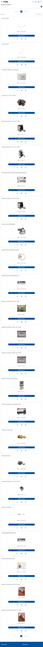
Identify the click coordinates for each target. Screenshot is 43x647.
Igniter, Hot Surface (6, 507)
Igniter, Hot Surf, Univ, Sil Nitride (9, 378)
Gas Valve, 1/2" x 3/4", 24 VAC (9, 95)
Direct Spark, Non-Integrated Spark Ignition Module (14, 172)
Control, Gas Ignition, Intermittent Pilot (11, 404)
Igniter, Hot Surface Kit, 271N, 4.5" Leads (11, 610)
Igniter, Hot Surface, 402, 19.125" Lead (11, 584)
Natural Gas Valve (6, 455)
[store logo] (5, 2)
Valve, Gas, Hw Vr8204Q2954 (8, 224)
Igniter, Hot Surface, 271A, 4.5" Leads (10, 301)
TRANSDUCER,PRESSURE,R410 (9, 533)
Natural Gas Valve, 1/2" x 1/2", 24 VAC (11, 147)
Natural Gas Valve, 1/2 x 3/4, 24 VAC (10, 198)
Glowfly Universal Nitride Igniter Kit (10, 275)
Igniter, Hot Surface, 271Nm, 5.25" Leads (11, 327)
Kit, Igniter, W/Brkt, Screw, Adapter (10, 69)
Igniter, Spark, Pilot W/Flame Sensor (10, 250)
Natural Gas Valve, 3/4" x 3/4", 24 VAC (11, 121)
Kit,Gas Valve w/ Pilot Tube (8, 558)
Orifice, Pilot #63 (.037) (7, 430)
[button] (17, 39)
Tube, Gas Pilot (5, 18)
